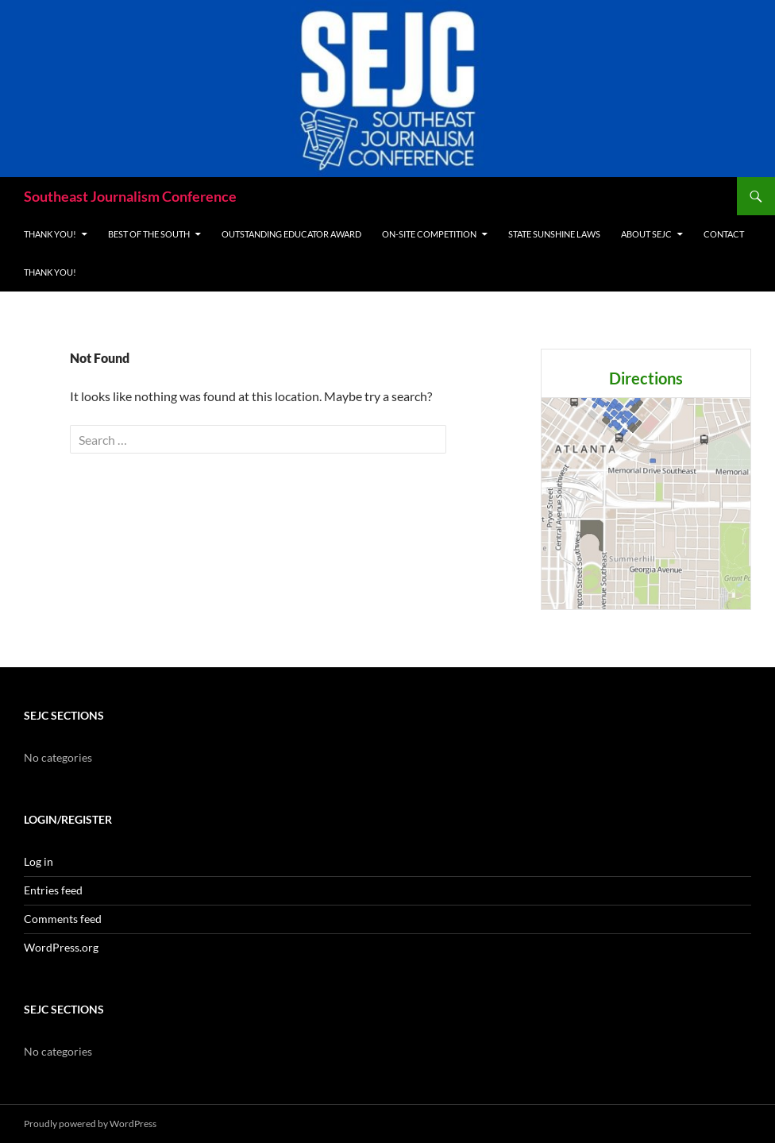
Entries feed (53, 890)
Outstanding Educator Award (291, 234)
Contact (724, 234)
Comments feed (63, 918)
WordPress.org (61, 947)
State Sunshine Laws (554, 234)
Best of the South (149, 234)
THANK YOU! (50, 234)
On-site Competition (429, 234)
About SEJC (646, 234)
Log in (38, 861)
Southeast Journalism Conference (130, 196)
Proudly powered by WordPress (90, 1123)
